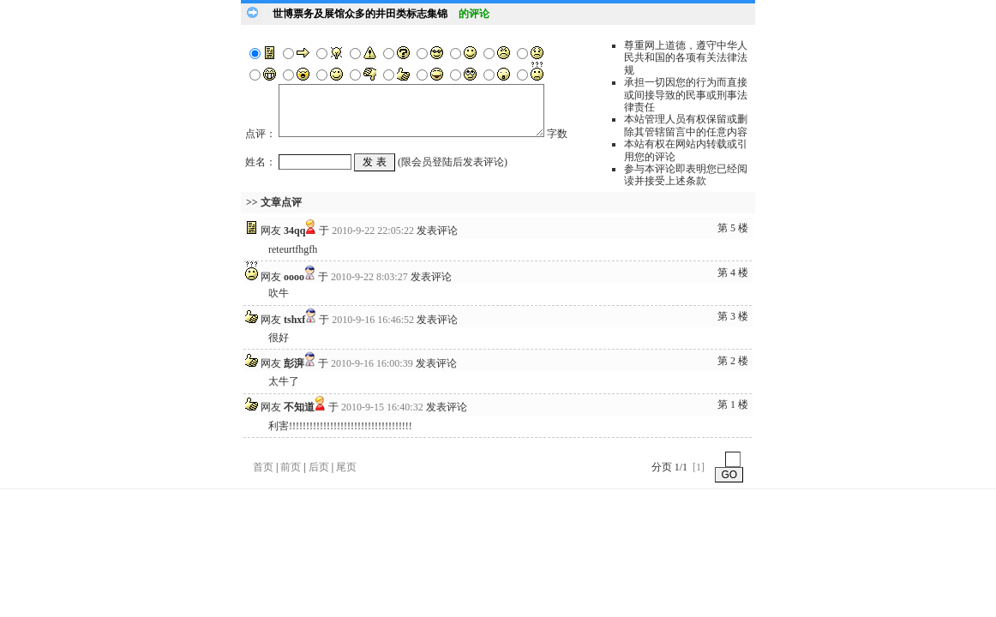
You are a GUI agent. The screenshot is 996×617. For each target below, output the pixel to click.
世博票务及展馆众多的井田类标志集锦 (360, 14)
